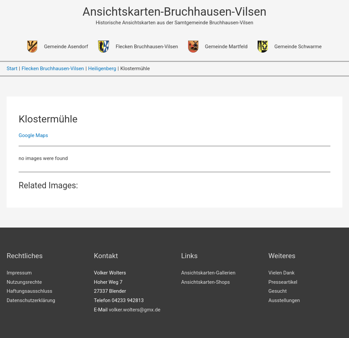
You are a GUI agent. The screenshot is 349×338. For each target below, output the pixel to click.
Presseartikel (283, 282)
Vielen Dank (282, 273)
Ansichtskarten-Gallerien (208, 273)
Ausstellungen (284, 300)
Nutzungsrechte (24, 282)
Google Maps (33, 135)
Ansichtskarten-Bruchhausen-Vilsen (174, 12)
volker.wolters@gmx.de (134, 310)
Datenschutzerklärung (31, 300)
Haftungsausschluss (29, 291)
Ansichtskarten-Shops (205, 282)
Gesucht (278, 291)
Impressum (19, 273)
